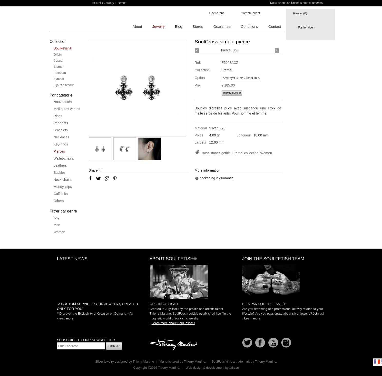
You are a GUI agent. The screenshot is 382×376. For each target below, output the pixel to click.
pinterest (115, 178)
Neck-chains (63, 180)
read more (66, 318)
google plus (106, 178)
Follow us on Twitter (247, 342)
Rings (58, 116)
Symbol (59, 79)
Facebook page (260, 342)
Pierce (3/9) (230, 50)
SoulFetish (191, 282)
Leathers (60, 165)
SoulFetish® (63, 48)
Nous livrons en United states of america (296, 3)
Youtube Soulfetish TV (273, 342)
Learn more (252, 318)
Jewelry (109, 3)
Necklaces (61, 137)
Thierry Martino (174, 344)
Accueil (97, 3)
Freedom (60, 73)
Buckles (60, 172)
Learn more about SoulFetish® (173, 323)
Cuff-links (61, 194)
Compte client (250, 13)
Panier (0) (300, 13)
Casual (58, 60)
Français (377, 361)
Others (59, 201)
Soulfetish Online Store (67, 19)
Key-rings (61, 144)
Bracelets (61, 130)
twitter (98, 178)
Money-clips (63, 187)
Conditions (249, 26)
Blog (178, 26)
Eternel (58, 66)
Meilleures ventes (67, 109)
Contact (274, 26)
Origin (58, 54)
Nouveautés (63, 102)
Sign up (113, 346)
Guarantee (222, 26)
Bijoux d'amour (64, 85)
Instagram (286, 342)
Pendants (61, 123)
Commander (232, 93)
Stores (198, 26)
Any (56, 218)
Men (57, 225)
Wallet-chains (64, 158)
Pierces (59, 151)
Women (59, 232)
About (137, 26)
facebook (90, 178)
